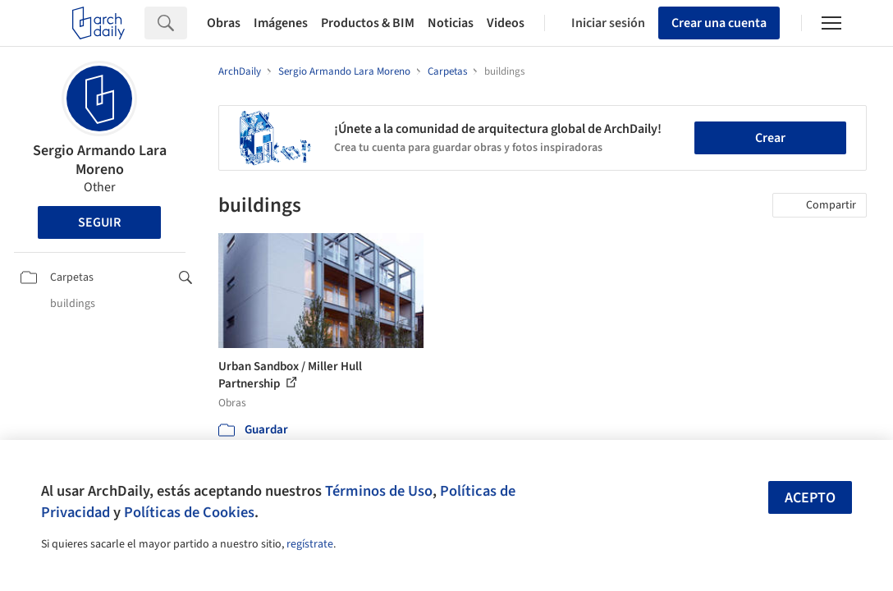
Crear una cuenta (719, 23)
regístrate (309, 544)
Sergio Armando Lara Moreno (100, 160)
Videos (505, 23)
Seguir (99, 222)
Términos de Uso (379, 491)
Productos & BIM (367, 23)
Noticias (451, 23)
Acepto (810, 498)
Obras (223, 23)
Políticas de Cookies (189, 512)
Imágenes (281, 23)
